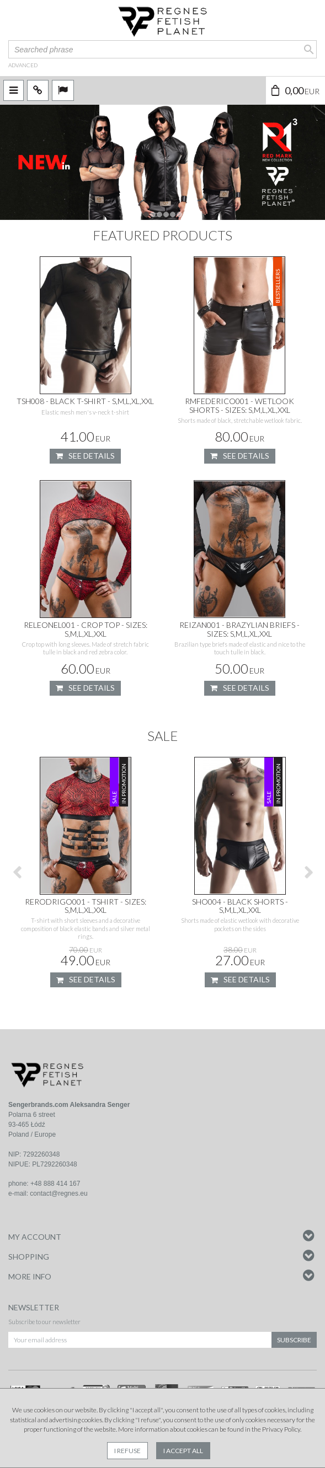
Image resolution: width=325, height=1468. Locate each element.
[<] (16, 872)
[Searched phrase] (162, 49)
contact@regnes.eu (58, 1193)
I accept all (183, 1451)
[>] (308, 872)
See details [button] (85, 455)
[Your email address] (139, 1340)
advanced (23, 65)
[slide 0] (162, 162)
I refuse (127, 1451)
